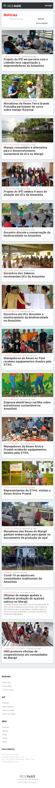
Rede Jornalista (8, 710)
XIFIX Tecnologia (8, 714)
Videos (5, 738)
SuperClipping (7, 707)
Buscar (41, 19)
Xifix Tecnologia (30, 782)
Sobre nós (6, 683)
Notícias (5, 727)
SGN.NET (6, 703)
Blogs (4, 735)
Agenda (5, 731)
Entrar (48, 6)
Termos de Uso (8, 690)
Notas (4, 742)
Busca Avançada (42, 23)
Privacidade (6, 686)
